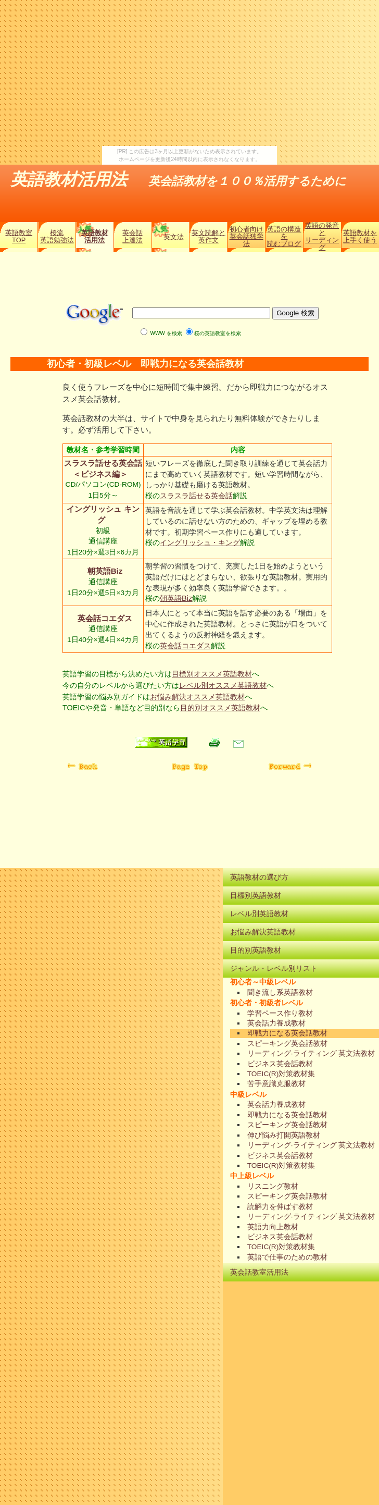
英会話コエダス (103, 618)
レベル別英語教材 (259, 913)
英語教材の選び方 (259, 877)
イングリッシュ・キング (200, 542)
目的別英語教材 (255, 950)
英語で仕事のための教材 (287, 1257)
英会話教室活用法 (259, 1272)
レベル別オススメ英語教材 (223, 685)
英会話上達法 (132, 236)
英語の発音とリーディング (322, 236)
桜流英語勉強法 (57, 236)
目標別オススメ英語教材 (212, 674)
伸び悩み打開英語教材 (283, 1135)
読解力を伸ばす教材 (280, 1207)
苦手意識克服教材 (276, 1084)
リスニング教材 (272, 1186)
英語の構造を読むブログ (284, 236)
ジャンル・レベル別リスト (274, 968)
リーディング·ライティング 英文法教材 (311, 1053)
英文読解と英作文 (208, 236)
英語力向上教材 (272, 1227)
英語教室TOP (18, 236)
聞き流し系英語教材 (280, 992)
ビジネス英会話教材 (280, 1064)
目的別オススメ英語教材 (220, 708)
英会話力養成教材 (276, 1023)
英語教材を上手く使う (360, 236)
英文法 (173, 237)
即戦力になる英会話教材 (287, 1033)
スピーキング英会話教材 (287, 1043)
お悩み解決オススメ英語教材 (197, 697)
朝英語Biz (104, 570)
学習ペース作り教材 (280, 1013)
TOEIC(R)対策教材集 (281, 1074)
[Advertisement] (189, 73)
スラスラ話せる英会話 (196, 495)
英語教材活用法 (94, 236)
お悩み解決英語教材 (263, 932)
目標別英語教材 (255, 895)
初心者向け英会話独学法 (246, 236)
